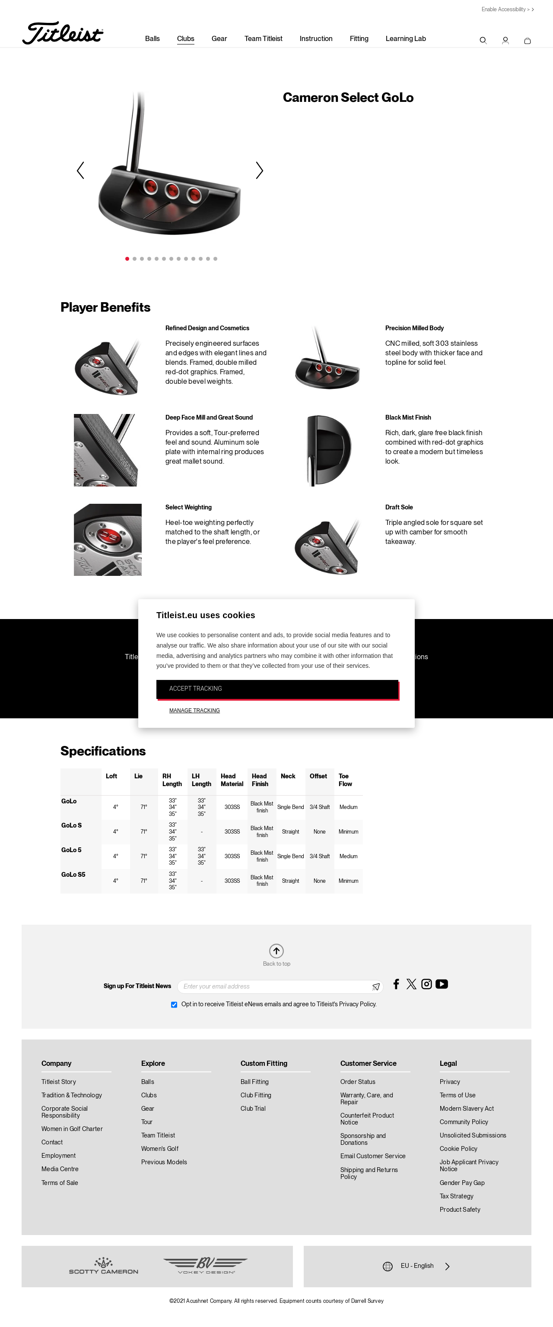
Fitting (359, 39)
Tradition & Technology (71, 1095)
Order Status (357, 1082)
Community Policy (464, 1122)
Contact (52, 1142)
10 (193, 259)
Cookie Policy (459, 1149)
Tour (147, 1122)
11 (201, 259)
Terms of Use (458, 1095)
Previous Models (164, 1162)
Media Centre (60, 1169)
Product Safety (460, 1210)
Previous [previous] (81, 170)
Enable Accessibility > (506, 9)
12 (208, 259)
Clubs (185, 39)
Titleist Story (58, 1082)
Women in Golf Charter (72, 1129)
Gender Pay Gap (462, 1183)
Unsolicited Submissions (473, 1135)
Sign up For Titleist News (137, 986)
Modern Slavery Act (467, 1109)
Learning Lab (406, 39)
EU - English (417, 1266)
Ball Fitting (255, 1082)
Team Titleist (264, 39)
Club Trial (253, 1109)
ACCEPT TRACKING (195, 688)
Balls (152, 39)
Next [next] (258, 170)
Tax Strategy (457, 1196)
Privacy (450, 1082)
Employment (58, 1156)
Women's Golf (159, 1149)
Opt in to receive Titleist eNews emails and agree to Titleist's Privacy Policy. (279, 1004)
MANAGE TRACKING (194, 711)
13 (215, 259)
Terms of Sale (60, 1183)
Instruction (316, 39)
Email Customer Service (373, 1156)
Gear (219, 39)
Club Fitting (256, 1095)
